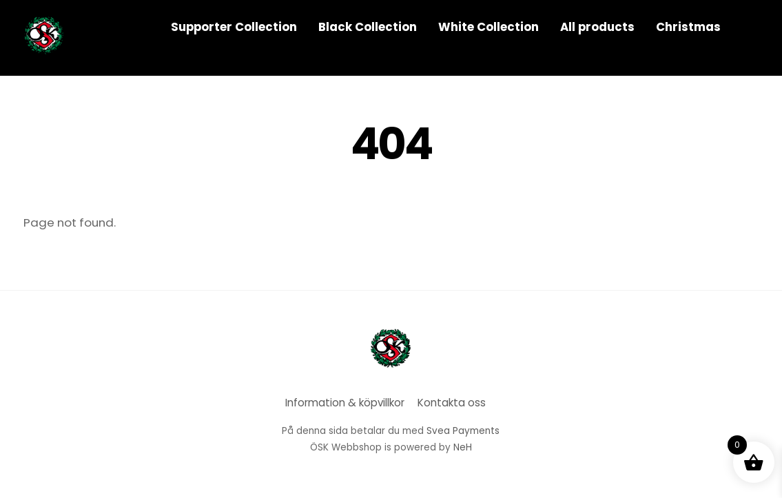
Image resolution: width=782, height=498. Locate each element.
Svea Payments (463, 430)
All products (597, 27)
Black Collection (367, 27)
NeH (462, 447)
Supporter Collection (234, 27)
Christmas (688, 27)
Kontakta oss (452, 402)
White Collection (488, 27)
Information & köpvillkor (344, 402)
